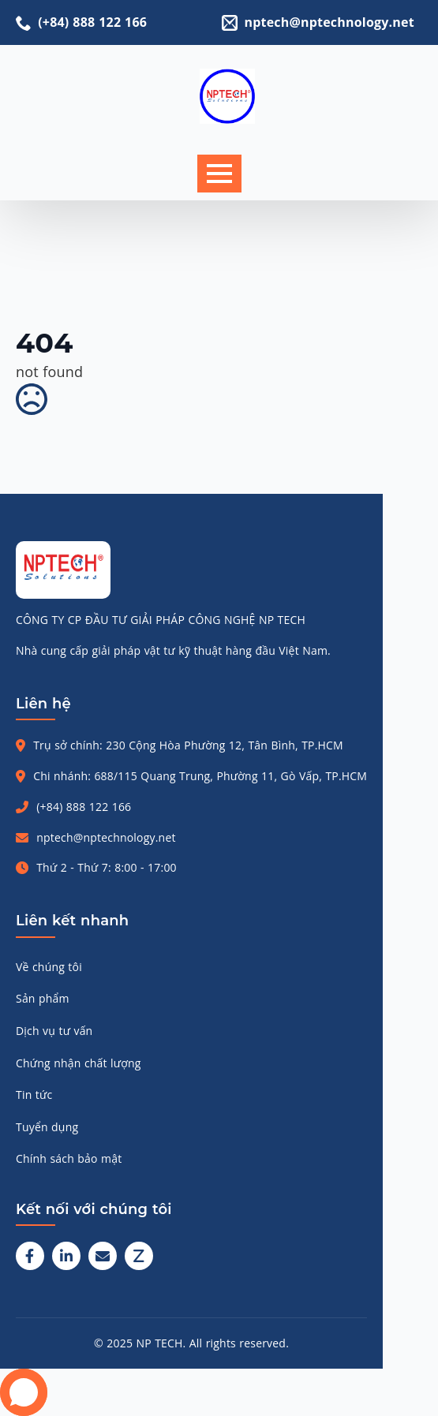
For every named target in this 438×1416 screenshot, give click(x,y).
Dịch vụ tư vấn (54, 1030)
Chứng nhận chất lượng (78, 1062)
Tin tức (34, 1094)
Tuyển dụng (47, 1126)
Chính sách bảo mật (69, 1158)
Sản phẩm (42, 998)
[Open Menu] (219, 173)
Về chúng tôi (49, 966)
